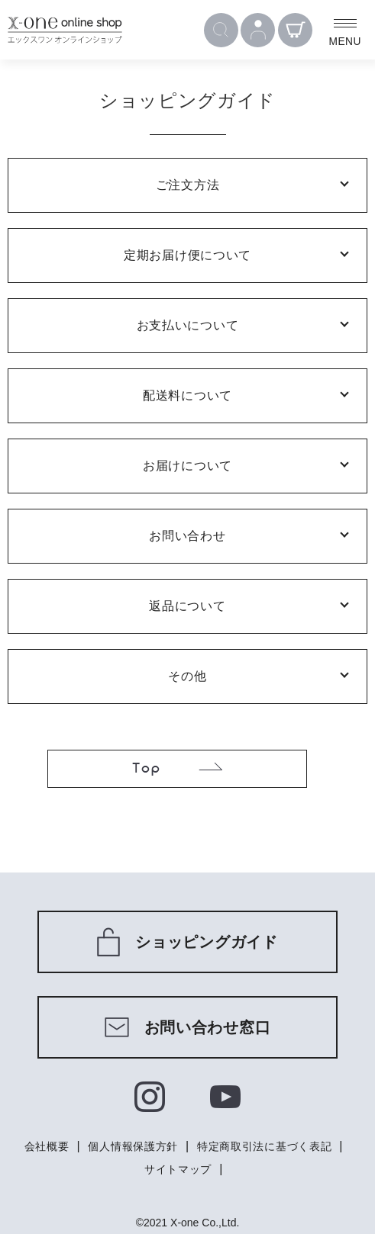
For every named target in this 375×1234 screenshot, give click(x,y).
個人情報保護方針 (133, 1146)
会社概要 (47, 1146)
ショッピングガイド (187, 941)
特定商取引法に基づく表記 (264, 1146)
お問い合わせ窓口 (188, 1027)
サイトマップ (178, 1169)
